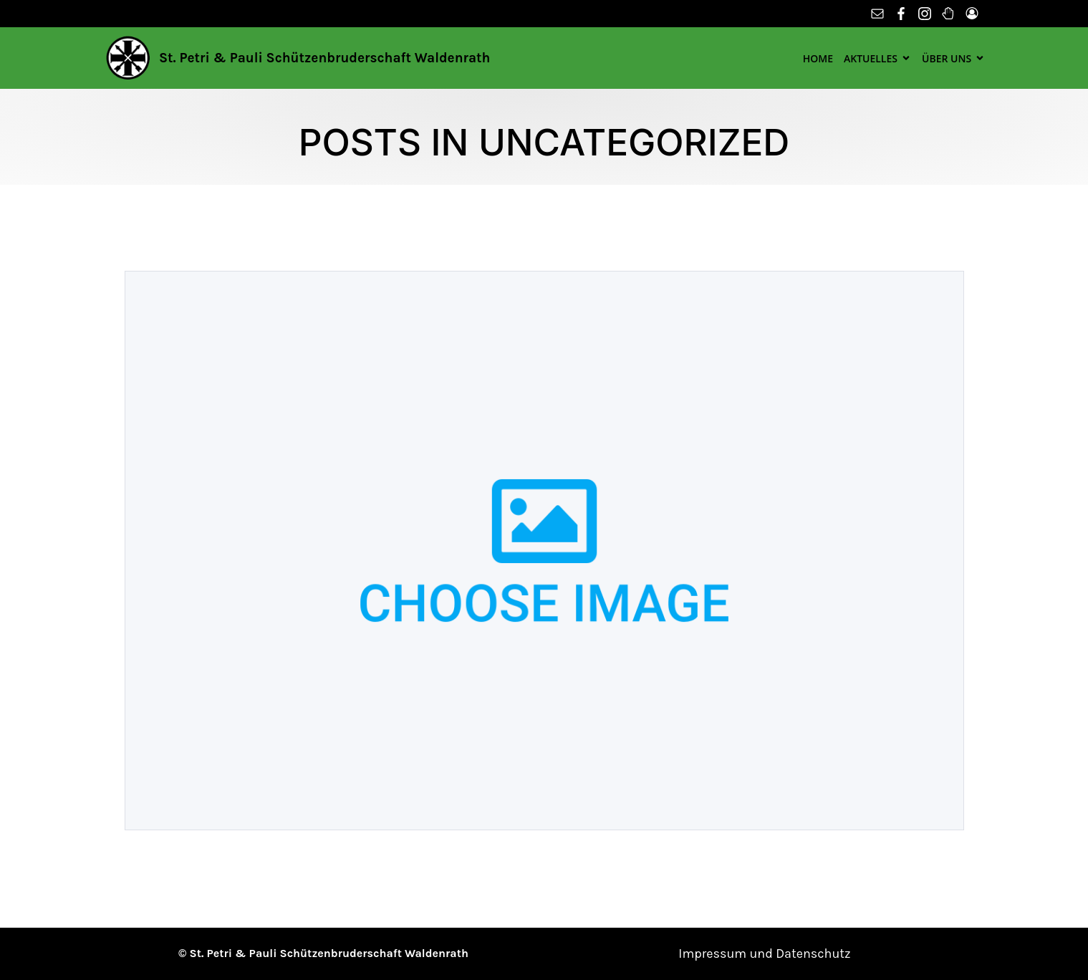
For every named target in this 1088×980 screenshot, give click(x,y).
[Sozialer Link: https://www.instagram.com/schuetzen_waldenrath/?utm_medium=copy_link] (926, 14)
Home (818, 58)
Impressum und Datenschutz (764, 953)
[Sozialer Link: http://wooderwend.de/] (950, 14)
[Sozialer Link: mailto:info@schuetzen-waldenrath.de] (879, 14)
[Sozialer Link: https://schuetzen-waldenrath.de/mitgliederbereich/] (974, 14)
